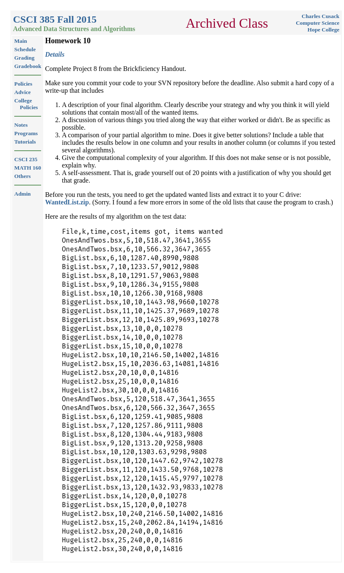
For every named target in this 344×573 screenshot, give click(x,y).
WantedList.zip (67, 202)
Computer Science (317, 23)
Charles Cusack (320, 16)
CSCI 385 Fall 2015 (54, 19)
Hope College (323, 29)
